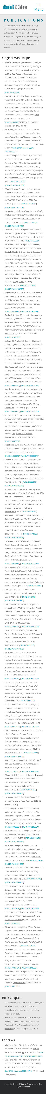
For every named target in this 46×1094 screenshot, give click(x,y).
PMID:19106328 (12, 908)
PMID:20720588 (35, 1056)
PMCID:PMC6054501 (30, 385)
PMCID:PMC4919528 (14, 537)
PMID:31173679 (28, 285)
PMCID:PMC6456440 (30, 311)
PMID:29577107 (12, 411)
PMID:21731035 (12, 771)
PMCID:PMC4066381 (30, 771)
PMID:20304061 (33, 838)
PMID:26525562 (29, 482)
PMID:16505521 (12, 986)
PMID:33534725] (30, 222)
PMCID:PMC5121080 (14, 485)
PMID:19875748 (34, 878)
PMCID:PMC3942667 (14, 600)
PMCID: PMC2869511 (30, 827)
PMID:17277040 (28, 945)
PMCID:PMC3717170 (14, 649)
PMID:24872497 (35, 585)
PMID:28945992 (12, 441)
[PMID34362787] (12, 92)
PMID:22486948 (28, 700)
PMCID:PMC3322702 (30, 678)
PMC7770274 (14, 185)
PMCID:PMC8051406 (14, 226)
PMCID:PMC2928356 (14, 793)
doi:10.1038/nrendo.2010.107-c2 (19, 1071)
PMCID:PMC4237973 (30, 563)
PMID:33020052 (18, 181)
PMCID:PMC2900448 (14, 841)
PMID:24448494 (12, 626)
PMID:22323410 (12, 678)
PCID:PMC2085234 (29, 968)
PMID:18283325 (12, 923)
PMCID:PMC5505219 (29, 456)
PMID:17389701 (12, 968)
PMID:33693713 (12, 122)
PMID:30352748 (12, 311)
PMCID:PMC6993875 (14, 289)
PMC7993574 (10, 151)
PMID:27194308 (30, 534)
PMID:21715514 (31, 752)
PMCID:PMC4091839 (30, 626)
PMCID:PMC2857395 (14, 882)
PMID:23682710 (27, 645)
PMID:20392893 (12, 827)
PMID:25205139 (12, 563)
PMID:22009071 (12, 726)
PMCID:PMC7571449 (14, 207)
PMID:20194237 (36, 860)
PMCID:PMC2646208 (30, 908)
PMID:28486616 (12, 456)
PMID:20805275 (29, 789)
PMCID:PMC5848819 (30, 411)
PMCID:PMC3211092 (14, 864)
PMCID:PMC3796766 (30, 726)
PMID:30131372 (12, 337)
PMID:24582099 (28, 597)
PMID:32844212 (29, 203)
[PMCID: (30, 148)
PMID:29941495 (12, 385)
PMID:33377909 (19, 148)
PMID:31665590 (32, 240)
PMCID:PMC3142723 (14, 756)
